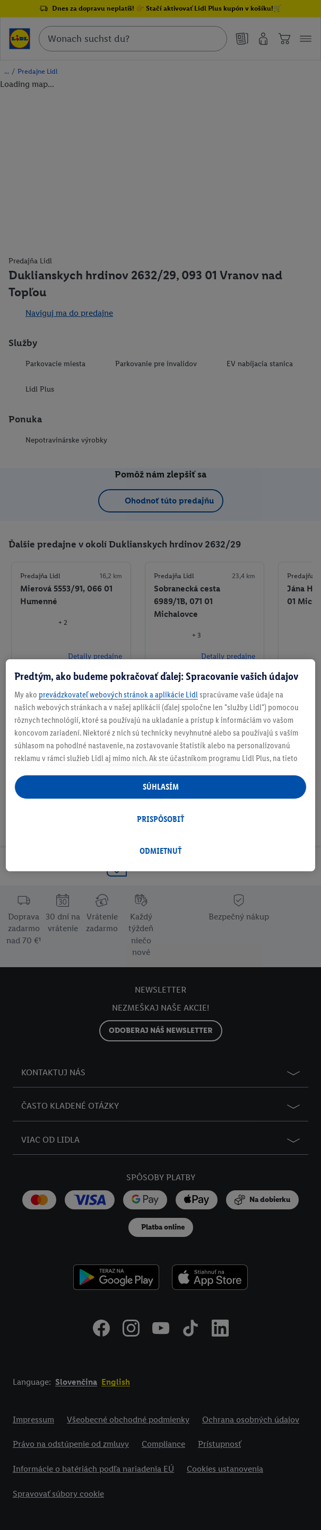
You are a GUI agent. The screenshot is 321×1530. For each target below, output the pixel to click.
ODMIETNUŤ (160, 851)
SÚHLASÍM (161, 787)
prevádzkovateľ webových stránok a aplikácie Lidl (118, 694)
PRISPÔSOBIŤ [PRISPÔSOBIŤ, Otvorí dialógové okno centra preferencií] (160, 819)
